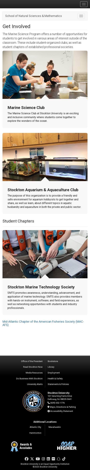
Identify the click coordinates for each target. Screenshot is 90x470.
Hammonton (35, 433)
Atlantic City (35, 427)
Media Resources (34, 372)
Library (51, 367)
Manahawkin (55, 427)
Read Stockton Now (33, 367)
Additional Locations (45, 421)
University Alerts (35, 384)
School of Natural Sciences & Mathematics (33, 16)
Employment (54, 372)
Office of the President (32, 361)
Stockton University (18, 4)
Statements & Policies (58, 384)
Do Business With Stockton (29, 378)
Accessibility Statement (61, 411)
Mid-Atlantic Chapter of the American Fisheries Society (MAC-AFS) (43, 323)
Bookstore (53, 361)
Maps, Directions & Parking (63, 407)
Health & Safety (55, 378)
